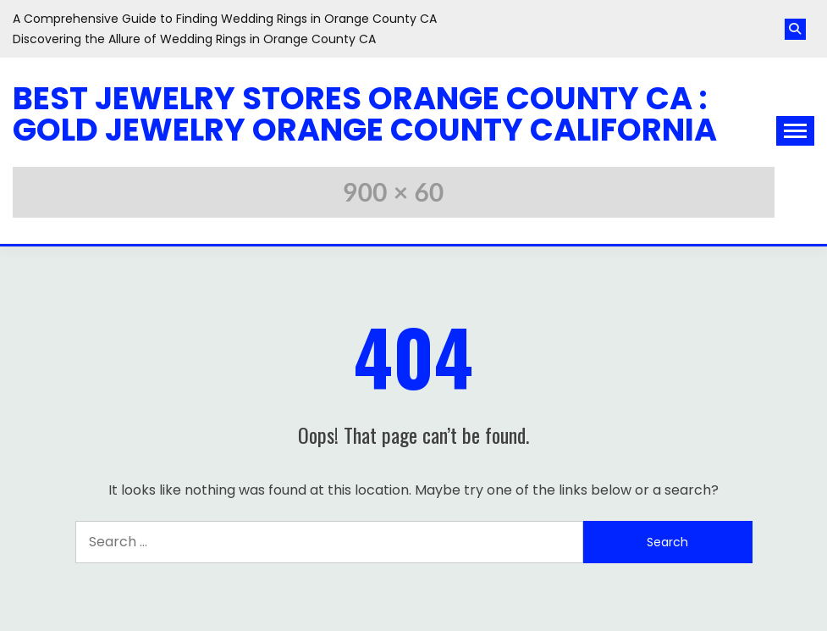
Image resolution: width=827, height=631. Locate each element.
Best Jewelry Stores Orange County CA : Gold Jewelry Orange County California (365, 114)
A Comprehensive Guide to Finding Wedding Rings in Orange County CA (225, 18)
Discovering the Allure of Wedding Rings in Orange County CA (194, 38)
